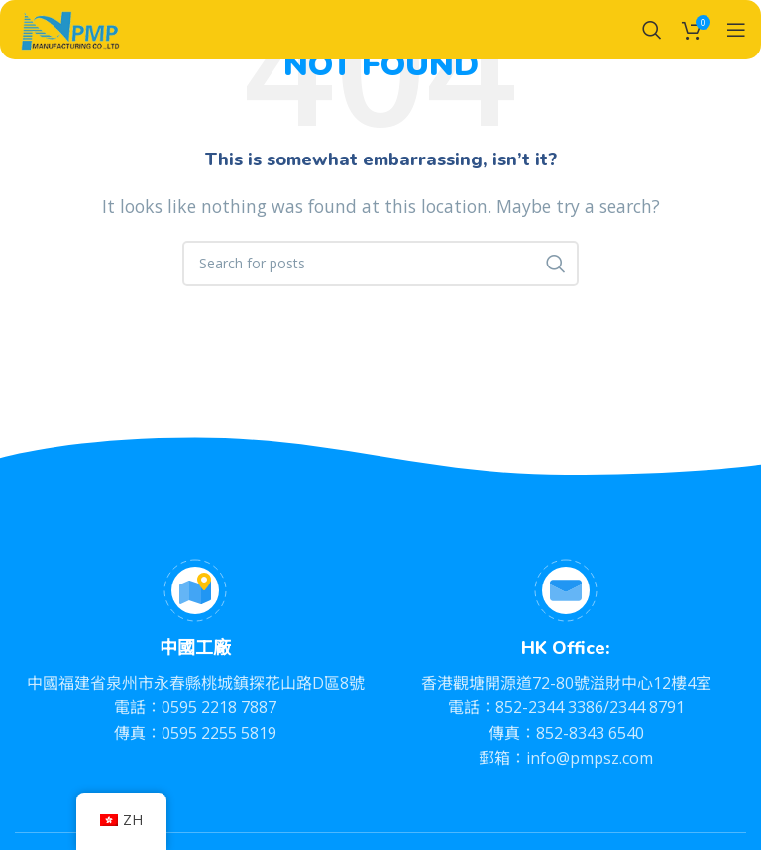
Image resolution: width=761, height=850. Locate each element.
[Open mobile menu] (736, 30)
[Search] (652, 30)
